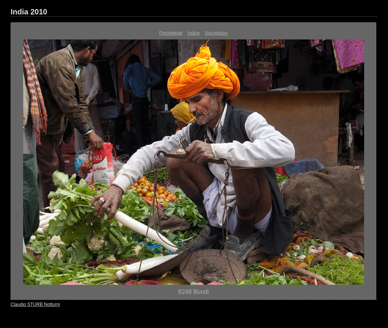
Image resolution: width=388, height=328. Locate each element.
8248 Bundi (193, 292)
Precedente (170, 33)
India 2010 (29, 12)
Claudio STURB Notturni (35, 304)
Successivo (216, 33)
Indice (194, 33)
